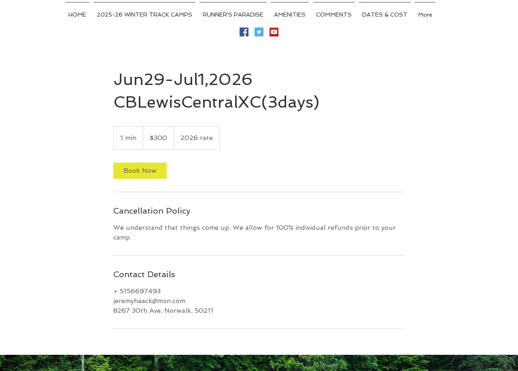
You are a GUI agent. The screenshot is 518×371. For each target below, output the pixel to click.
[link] (140, 171)
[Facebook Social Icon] (244, 32)
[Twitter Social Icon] (259, 32)
